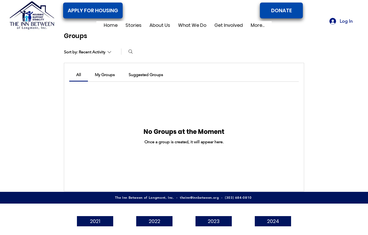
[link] (78, 74)
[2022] (154, 221)
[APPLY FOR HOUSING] (93, 10)
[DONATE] (281, 10)
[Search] (131, 52)
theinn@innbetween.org (199, 197)
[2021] (95, 221)
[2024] (273, 221)
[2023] (213, 221)
